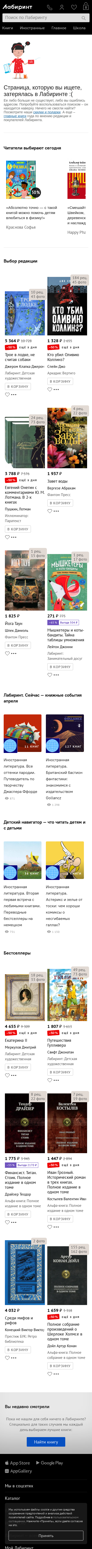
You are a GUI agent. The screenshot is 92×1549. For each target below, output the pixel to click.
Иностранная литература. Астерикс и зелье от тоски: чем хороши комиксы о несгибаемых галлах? (64, 906)
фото (38, 296)
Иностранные (32, 28)
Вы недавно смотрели (27, 1406)
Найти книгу (46, 1442)
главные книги (15, 116)
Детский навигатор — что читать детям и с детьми (44, 825)
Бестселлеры (17, 953)
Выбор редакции (20, 261)
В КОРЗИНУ (17, 386)
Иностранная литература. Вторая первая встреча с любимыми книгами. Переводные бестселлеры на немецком (22, 906)
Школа (79, 28)
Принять (46, 1535)
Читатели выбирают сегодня (32, 148)
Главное (59, 28)
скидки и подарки (46, 112)
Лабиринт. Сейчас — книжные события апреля (43, 698)
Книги (7, 28)
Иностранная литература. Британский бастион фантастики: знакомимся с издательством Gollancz (64, 779)
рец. (37, 292)
